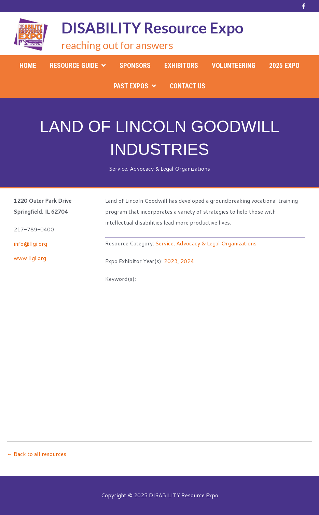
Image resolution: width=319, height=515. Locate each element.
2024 (187, 261)
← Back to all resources (36, 454)
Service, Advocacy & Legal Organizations (159, 168)
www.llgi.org (30, 258)
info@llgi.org (30, 243)
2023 (171, 261)
